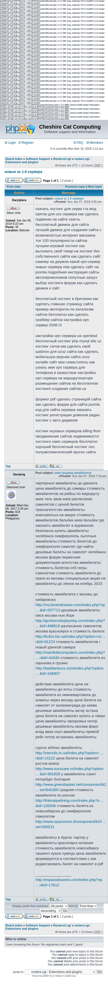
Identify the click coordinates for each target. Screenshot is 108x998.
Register (26, 142)
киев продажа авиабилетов (72, 472)
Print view (14, 186)
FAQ (78, 142)
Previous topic (75, 186)
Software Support (38, 158)
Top (8, 466)
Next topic (95, 186)
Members (95, 142)
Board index (13, 158)
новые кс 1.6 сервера (23, 172)
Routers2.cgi (62, 158)
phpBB (45, 976)
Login (10, 142)
